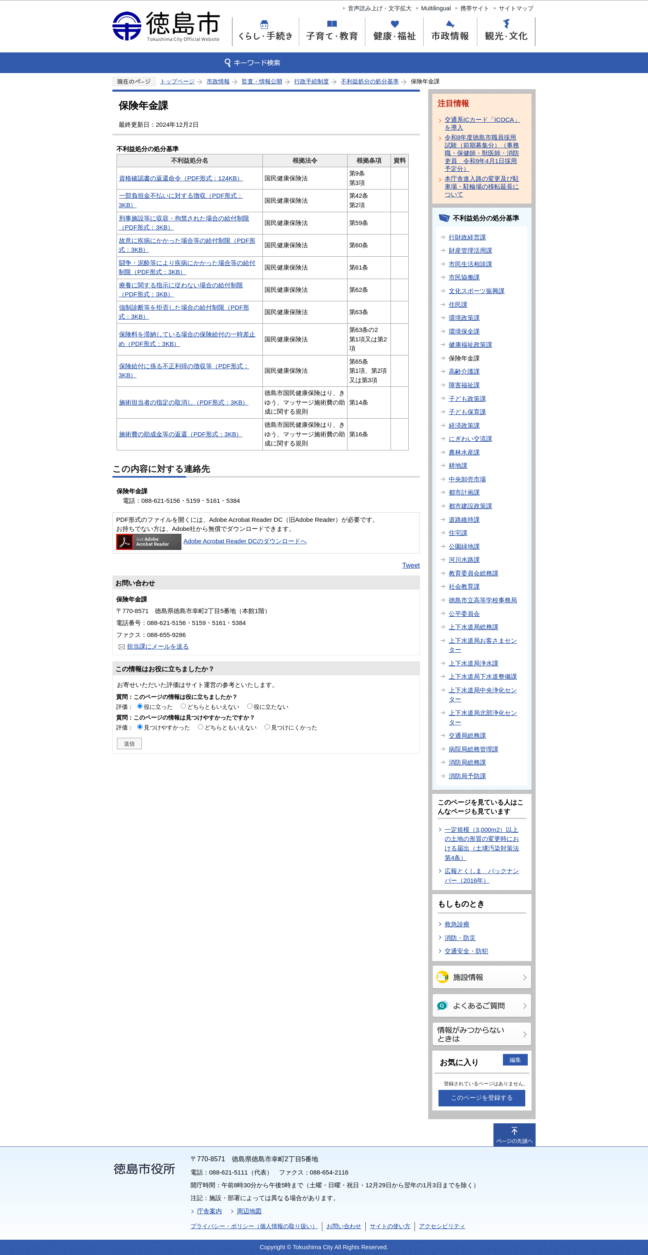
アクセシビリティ (442, 1226)
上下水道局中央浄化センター (483, 695)
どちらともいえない (213, 706)
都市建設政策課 (470, 505)
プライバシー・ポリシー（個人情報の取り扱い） (254, 1226)
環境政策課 (464, 317)
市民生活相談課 (470, 264)
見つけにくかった (294, 727)
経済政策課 (464, 425)
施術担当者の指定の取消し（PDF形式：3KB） (183, 402)
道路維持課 (464, 519)
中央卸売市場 (467, 479)
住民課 (458, 304)
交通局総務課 (467, 735)
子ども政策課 (467, 398)
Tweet (411, 565)
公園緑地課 (464, 546)
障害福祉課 (464, 384)
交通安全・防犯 (466, 950)
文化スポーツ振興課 (477, 290)
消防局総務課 (467, 762)
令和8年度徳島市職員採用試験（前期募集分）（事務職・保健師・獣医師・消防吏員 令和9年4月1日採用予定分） (482, 153)
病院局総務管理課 (473, 749)
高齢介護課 (464, 371)
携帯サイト (474, 8)
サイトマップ (516, 8)
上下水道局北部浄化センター (483, 717)
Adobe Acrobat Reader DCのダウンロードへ (211, 541)
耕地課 (458, 465)
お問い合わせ (343, 1226)
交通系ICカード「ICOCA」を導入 (482, 123)
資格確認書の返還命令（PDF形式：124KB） (181, 178)
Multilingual (436, 8)
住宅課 (458, 532)
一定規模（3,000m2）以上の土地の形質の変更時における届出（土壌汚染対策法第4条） (482, 843)
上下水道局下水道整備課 (483, 676)
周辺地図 (249, 1211)
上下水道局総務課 (473, 626)
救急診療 (457, 924)
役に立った (158, 706)
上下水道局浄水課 (473, 663)
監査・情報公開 (262, 81)
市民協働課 (464, 277)
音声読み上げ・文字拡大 (380, 8)
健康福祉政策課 (470, 344)
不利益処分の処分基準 (370, 81)
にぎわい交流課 (470, 438)
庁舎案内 (209, 1211)
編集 (515, 1059)
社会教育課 (464, 586)
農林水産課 (464, 452)
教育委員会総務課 (473, 573)
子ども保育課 (467, 411)
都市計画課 (464, 492)
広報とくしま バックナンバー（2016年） (482, 875)
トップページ (177, 81)
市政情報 (218, 81)
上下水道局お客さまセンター (483, 645)
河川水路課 (464, 559)
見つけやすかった (167, 727)
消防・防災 (460, 937)
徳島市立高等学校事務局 (483, 600)
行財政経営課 (467, 237)
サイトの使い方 (390, 1226)
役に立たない (271, 706)
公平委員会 (464, 613)
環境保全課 (464, 331)
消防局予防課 (467, 775)
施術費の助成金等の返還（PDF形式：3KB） (180, 434)
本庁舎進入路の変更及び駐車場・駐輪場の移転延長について (482, 186)
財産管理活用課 (470, 250)
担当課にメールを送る (158, 646)
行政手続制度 (311, 81)
